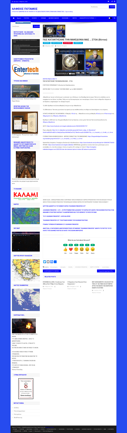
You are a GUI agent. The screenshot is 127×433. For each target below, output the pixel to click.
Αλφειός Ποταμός (61, 46)
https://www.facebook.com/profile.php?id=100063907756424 (97, 142)
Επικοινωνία (38, 431)
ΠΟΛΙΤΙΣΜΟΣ (70, 429)
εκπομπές (63, 267)
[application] (26, 47)
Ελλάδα (70, 267)
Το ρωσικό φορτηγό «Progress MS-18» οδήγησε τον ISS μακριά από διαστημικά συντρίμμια (106, 271)
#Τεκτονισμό (108, 113)
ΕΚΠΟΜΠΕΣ (46, 43)
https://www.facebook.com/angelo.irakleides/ (61, 145)
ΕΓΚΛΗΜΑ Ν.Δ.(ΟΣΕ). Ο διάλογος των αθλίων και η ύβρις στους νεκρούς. (54, 283)
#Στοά (73, 113)
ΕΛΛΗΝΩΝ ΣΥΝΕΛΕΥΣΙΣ (81, 267)
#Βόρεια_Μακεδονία (49, 122)
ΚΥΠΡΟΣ (36, 429)
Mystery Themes (50, 427)
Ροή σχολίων (17, 414)
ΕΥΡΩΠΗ (43, 429)
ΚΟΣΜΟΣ (34, 18)
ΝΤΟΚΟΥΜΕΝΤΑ (68, 43)
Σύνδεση (16, 407)
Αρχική (19, 18)
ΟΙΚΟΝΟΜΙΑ (65, 18)
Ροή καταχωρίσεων (19, 411)
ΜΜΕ (105, 429)
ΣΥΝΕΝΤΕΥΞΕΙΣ (78, 43)
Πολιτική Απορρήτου (48, 431)
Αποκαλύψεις (54, 267)
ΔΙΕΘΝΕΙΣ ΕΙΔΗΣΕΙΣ (54, 18)
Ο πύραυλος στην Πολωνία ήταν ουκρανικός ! (77, 283)
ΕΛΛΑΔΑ (43, 18)
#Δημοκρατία (47, 116)
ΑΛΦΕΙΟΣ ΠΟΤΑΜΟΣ (24, 8)
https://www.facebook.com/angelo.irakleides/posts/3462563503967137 (67, 126)
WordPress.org (18, 417)
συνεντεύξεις (105, 267)
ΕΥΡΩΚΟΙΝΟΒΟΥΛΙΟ (51, 429)
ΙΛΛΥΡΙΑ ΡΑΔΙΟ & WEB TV (50, 79)
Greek (20, 22)
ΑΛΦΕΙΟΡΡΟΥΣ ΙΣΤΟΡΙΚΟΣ (87, 18)
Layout (30, 431)
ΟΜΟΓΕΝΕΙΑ (29, 429)
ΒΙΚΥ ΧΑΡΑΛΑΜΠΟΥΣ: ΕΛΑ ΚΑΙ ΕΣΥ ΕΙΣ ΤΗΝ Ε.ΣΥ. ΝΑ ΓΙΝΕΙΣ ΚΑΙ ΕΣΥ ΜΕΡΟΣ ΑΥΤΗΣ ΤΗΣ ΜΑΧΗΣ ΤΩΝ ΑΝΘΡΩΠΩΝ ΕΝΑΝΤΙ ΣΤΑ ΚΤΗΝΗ (102, 285)
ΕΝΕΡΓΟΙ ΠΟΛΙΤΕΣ (56, 43)
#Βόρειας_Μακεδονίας (59, 116)
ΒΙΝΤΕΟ (75, 18)
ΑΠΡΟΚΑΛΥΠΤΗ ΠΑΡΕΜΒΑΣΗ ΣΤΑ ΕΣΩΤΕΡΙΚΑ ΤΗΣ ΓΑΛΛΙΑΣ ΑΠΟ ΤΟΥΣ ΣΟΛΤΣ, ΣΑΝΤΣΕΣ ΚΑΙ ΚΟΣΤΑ (53, 271)
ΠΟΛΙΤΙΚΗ (26, 18)
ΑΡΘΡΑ (25, 431)
